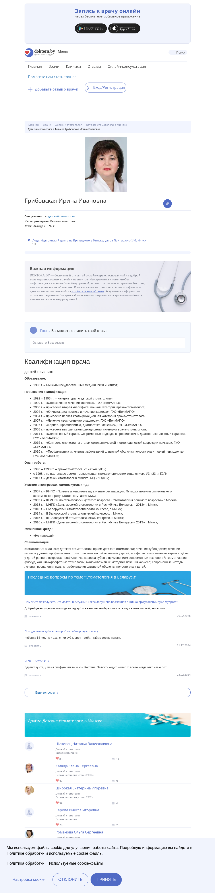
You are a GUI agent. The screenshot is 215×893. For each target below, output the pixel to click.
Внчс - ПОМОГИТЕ (37, 661)
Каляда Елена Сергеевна (77, 766)
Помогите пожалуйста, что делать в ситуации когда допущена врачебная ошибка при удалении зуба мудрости (101, 602)
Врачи (53, 66)
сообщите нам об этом (88, 291)
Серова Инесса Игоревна (77, 810)
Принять (106, 879)
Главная (35, 66)
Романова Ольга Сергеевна (79, 832)
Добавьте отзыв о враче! (53, 89)
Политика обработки (26, 863)
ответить (35, 616)
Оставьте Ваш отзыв (107, 342)
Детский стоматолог (62, 216)
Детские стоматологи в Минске (72, 720)
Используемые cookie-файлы (76, 863)
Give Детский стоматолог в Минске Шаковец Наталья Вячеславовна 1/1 (57, 758)
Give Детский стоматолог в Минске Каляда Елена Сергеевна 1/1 (57, 781)
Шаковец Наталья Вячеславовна (84, 743)
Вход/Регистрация (105, 87)
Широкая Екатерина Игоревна (82, 788)
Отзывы (94, 66)
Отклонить (70, 879)
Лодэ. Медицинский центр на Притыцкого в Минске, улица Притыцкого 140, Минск (89, 240)
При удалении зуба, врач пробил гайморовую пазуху (61, 631)
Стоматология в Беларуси (110, 577)
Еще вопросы (48, 692)
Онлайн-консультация (127, 66)
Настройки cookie (28, 879)
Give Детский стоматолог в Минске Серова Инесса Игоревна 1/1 (57, 825)
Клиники (73, 66)
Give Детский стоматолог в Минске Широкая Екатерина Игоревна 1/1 (57, 803)
